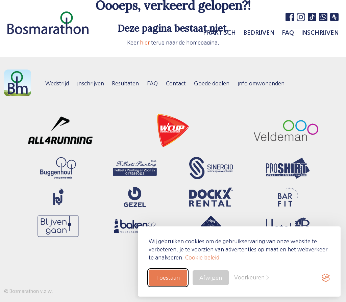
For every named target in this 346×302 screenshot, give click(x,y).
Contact (176, 83)
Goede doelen (212, 83)
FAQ (288, 33)
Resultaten (125, 83)
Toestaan (168, 277)
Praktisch (219, 33)
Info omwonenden (261, 83)
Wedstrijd (57, 83)
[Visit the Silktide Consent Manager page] (326, 278)
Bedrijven (258, 33)
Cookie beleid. (203, 257)
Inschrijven (320, 33)
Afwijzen (210, 277)
